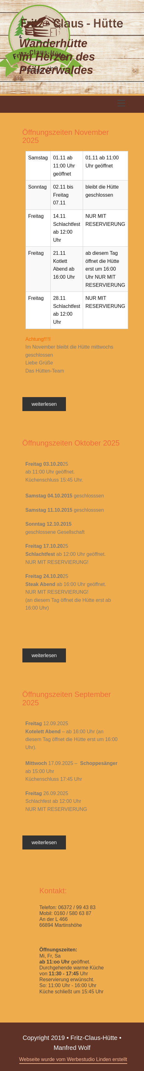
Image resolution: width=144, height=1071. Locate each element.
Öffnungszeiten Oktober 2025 (71, 443)
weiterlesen (44, 404)
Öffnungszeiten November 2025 (65, 136)
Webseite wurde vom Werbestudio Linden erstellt (73, 1059)
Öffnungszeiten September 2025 (66, 698)
